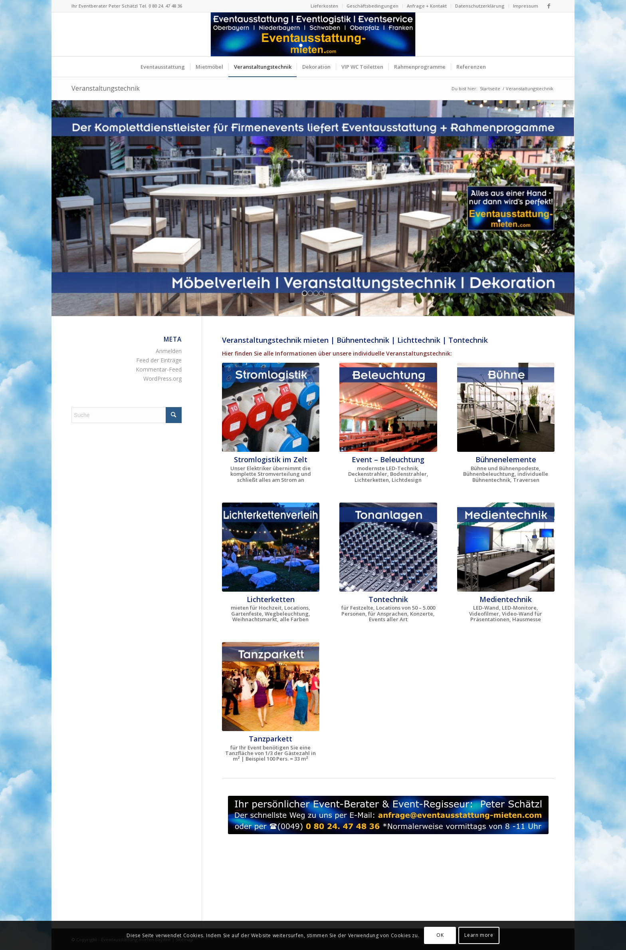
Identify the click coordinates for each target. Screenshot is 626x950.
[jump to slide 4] (321, 293)
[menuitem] (325, 6)
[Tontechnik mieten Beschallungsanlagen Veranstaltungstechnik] (388, 547)
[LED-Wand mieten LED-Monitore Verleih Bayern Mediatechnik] (506, 547)
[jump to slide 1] (304, 293)
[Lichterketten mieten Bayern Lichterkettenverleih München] (270, 547)
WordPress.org (162, 378)
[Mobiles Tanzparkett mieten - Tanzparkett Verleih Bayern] (270, 686)
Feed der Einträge (159, 360)
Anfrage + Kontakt (427, 6)
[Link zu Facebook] (549, 6)
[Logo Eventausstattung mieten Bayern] (313, 34)
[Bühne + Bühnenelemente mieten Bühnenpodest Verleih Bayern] (506, 407)
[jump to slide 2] (310, 293)
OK (440, 935)
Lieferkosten (324, 6)
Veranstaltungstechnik (105, 88)
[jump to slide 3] (316, 293)
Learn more (478, 935)
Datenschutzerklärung (480, 6)
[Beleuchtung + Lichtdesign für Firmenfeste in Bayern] (388, 407)
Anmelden (169, 351)
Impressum (525, 6)
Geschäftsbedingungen (372, 6)
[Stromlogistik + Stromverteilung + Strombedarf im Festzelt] (270, 407)
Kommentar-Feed (159, 369)
